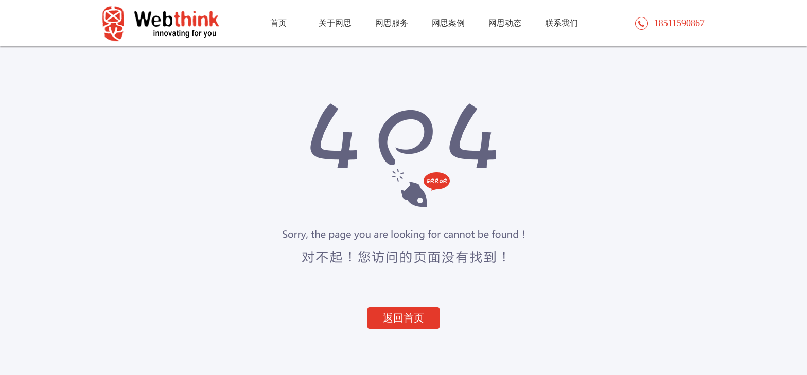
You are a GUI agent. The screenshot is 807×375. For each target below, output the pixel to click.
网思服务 (391, 23)
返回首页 (403, 318)
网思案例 (448, 23)
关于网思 (335, 23)
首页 (278, 23)
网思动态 (504, 23)
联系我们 (561, 23)
